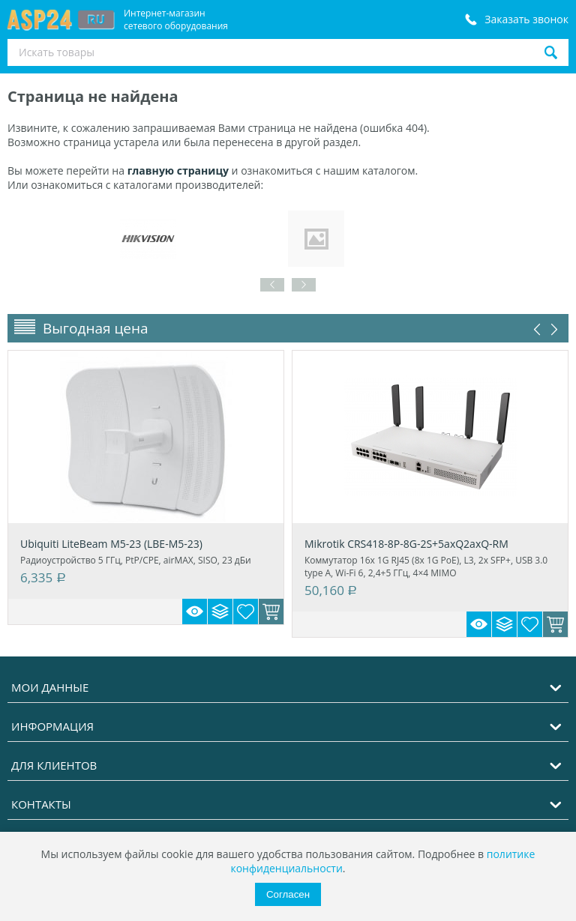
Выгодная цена (95, 328)
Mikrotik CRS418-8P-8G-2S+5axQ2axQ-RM (406, 544)
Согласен (288, 894)
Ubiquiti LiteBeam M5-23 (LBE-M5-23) (111, 544)
